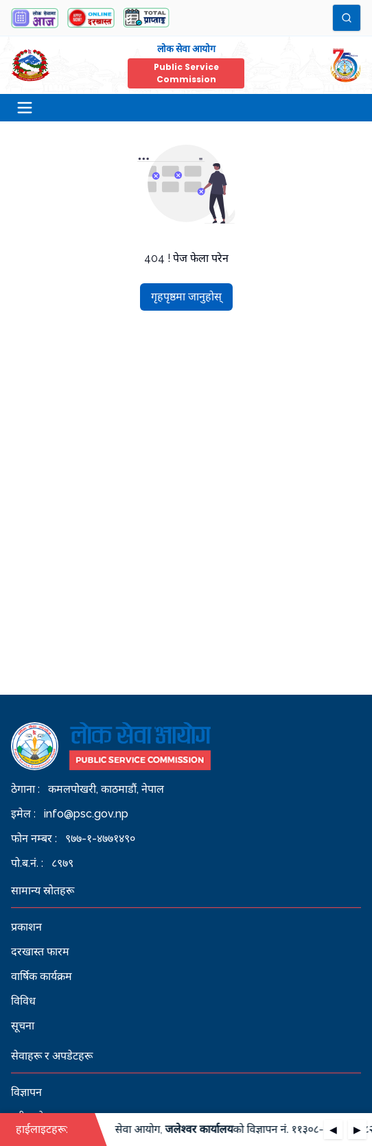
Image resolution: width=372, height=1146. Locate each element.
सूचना (22, 1025)
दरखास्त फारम (40, 951)
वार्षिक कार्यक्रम (41, 976)
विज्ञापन (26, 1092)
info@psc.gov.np (86, 813)
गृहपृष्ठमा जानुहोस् (186, 296)
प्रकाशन (26, 926)
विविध (23, 1000)
